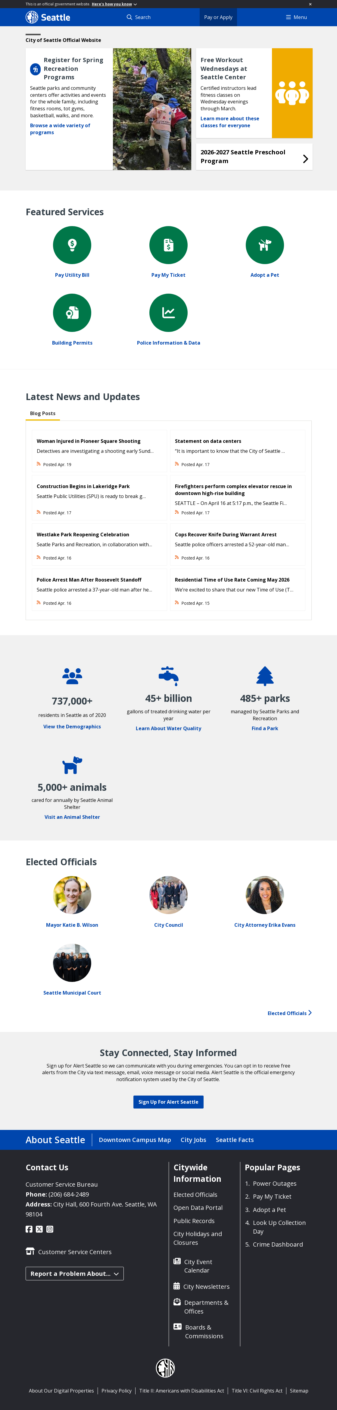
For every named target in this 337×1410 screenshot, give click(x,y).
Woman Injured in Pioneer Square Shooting (89, 441)
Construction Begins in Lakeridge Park (83, 486)
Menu (296, 17)
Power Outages (275, 1183)
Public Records (194, 1221)
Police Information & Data (168, 342)
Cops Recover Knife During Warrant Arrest (226, 534)
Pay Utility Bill (72, 275)
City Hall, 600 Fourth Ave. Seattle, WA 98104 (91, 1209)
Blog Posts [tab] (42, 413)
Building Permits (72, 342)
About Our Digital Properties (61, 1390)
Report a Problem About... (74, 1274)
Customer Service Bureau (62, 1184)
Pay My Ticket (168, 275)
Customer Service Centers (75, 1252)
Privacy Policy (116, 1390)
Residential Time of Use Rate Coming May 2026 (232, 579)
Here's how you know (114, 4)
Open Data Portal (198, 1207)
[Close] (310, 4)
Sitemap (299, 1390)
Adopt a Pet (265, 275)
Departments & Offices (206, 1306)
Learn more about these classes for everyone (230, 122)
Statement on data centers (208, 441)
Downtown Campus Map (135, 1140)
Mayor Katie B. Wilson (72, 925)
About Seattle (55, 1140)
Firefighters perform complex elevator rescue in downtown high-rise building (233, 490)
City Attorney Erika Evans (264, 925)
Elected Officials (290, 1013)
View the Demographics (72, 726)
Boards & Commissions (204, 1331)
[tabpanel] (169, 520)
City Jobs (193, 1140)
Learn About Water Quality (168, 728)
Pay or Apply (218, 17)
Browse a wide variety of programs (60, 129)
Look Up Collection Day (279, 1227)
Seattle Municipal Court (72, 992)
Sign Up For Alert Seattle (168, 1102)
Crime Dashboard (278, 1244)
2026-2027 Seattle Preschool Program (243, 156)
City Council (168, 925)
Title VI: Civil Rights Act (257, 1390)
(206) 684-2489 (68, 1194)
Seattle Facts (235, 1140)
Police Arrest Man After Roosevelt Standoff (89, 579)
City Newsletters (206, 1286)
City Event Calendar (198, 1266)
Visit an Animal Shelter (72, 817)
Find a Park (265, 728)
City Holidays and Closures (197, 1238)
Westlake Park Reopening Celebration (83, 534)
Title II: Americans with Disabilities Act (181, 1390)
